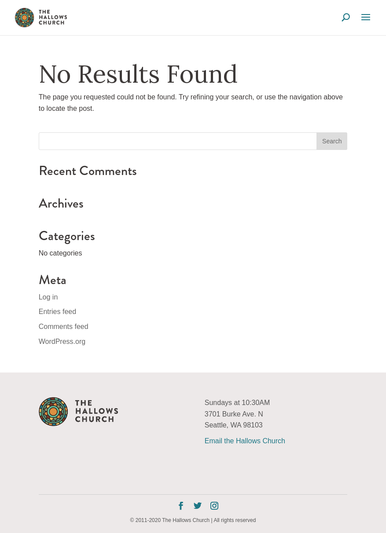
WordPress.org (62, 341)
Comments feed (63, 326)
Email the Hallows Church (245, 441)
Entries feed (57, 311)
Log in (48, 297)
